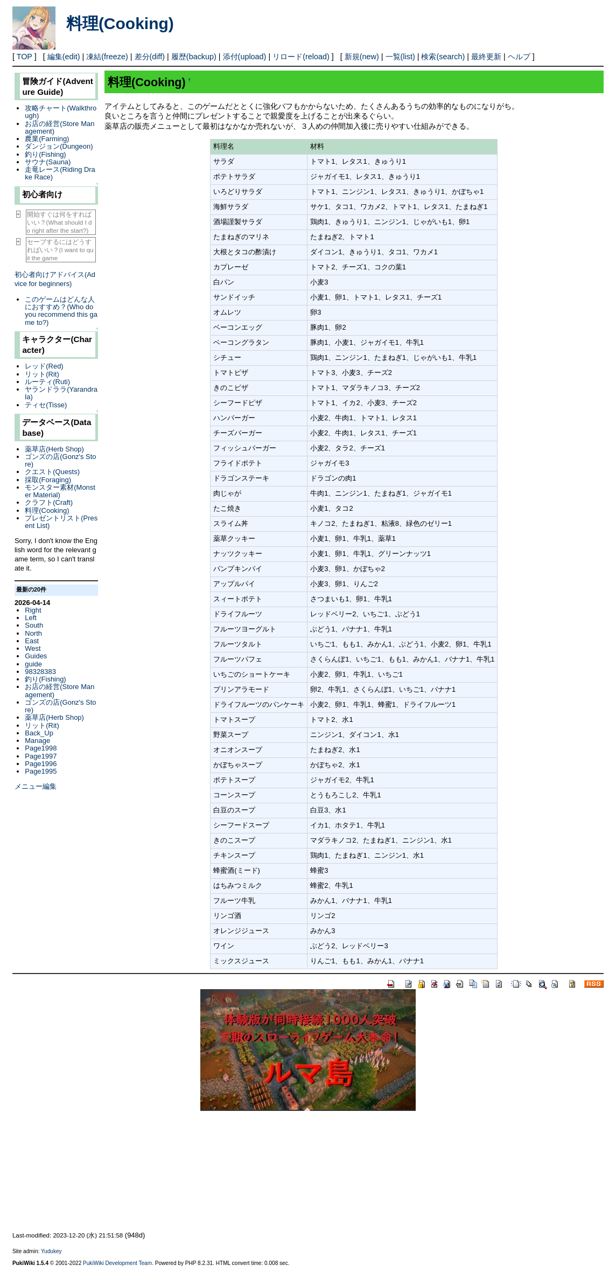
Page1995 (41, 771)
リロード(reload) (301, 56)
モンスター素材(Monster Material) (60, 491)
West (32, 648)
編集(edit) (63, 56)
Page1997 (41, 756)
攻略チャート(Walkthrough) (60, 112)
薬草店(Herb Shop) (54, 449)
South (34, 625)
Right (33, 610)
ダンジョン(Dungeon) (59, 146)
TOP (24, 56)
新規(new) (362, 56)
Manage (37, 740)
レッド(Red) (44, 366)
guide (33, 664)
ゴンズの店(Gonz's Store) (60, 460)
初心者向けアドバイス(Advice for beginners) (55, 279)
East (32, 641)
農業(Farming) (47, 139)
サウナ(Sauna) (48, 162)
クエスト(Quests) (52, 472)
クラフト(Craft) (49, 502)
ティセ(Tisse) (46, 405)
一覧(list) (400, 56)
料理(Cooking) (120, 23)
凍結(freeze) (107, 56)
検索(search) (443, 56)
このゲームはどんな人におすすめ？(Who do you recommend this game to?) (61, 310)
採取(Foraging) (48, 480)
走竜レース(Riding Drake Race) (60, 173)
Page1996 (41, 764)
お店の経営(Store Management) (59, 127)
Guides (36, 656)
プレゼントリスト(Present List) (61, 522)
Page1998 (41, 748)
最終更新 (486, 56)
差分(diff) (150, 56)
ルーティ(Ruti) (47, 382)
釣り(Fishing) (45, 154)
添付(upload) (245, 56)
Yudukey (51, 1251)
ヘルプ (519, 56)
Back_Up (39, 733)
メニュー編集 (36, 786)
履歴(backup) (193, 56)
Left (31, 618)
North (33, 633)
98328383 (40, 672)
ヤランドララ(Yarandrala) (61, 393)
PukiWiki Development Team (117, 1263)
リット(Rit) (42, 374)
